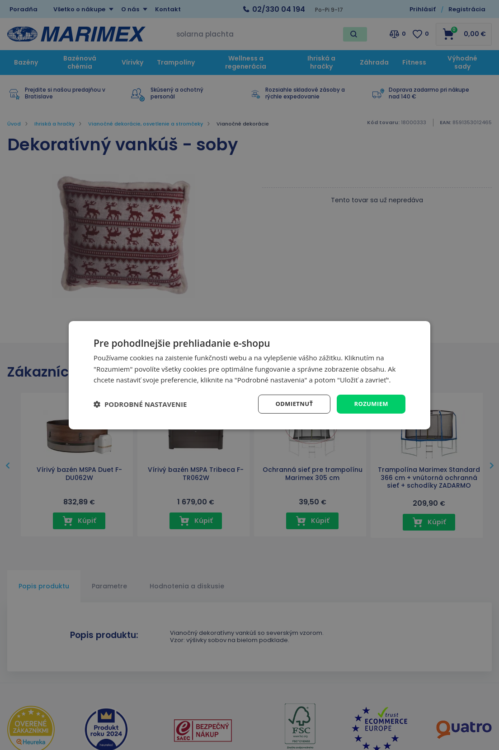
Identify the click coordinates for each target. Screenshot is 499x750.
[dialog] (249, 375)
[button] (140, 404)
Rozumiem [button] (370, 403)
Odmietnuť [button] (290, 403)
